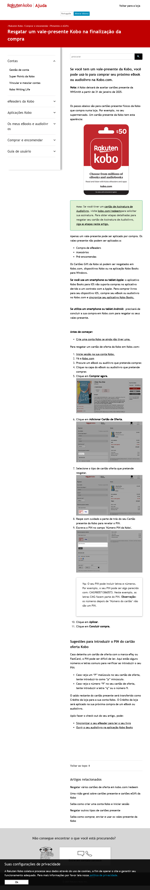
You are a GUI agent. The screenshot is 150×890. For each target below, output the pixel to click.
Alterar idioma (81, 13)
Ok (16, 882)
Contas (13, 61)
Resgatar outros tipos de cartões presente (95, 810)
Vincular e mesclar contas (24, 83)
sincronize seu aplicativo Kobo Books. (111, 297)
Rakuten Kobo (16, 25)
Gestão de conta (19, 70)
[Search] (102, 56)
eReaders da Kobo (21, 101)
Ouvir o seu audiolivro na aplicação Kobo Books (104, 727)
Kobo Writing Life (19, 89)
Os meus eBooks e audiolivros (28, 126)
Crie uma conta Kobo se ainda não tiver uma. (103, 339)
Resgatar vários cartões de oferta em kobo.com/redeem (104, 787)
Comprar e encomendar (36, 25)
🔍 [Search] (138, 56)
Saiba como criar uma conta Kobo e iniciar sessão (99, 804)
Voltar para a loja (129, 5)
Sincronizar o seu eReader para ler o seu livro (103, 723)
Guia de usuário (19, 151)
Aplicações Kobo (20, 113)
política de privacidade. (104, 875)
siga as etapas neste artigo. (92, 224)
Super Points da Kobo (22, 76)
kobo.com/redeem (109, 211)
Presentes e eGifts (59, 25)
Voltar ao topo (80, 765)
